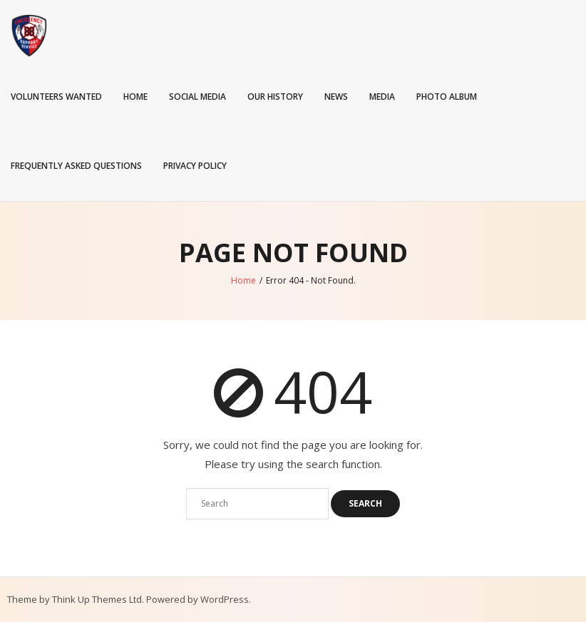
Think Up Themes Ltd (97, 599)
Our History (275, 96)
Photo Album (446, 96)
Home (135, 96)
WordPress (224, 599)
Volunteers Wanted (56, 96)
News (336, 96)
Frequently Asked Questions (76, 166)
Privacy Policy (195, 166)
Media (382, 96)
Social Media (197, 96)
